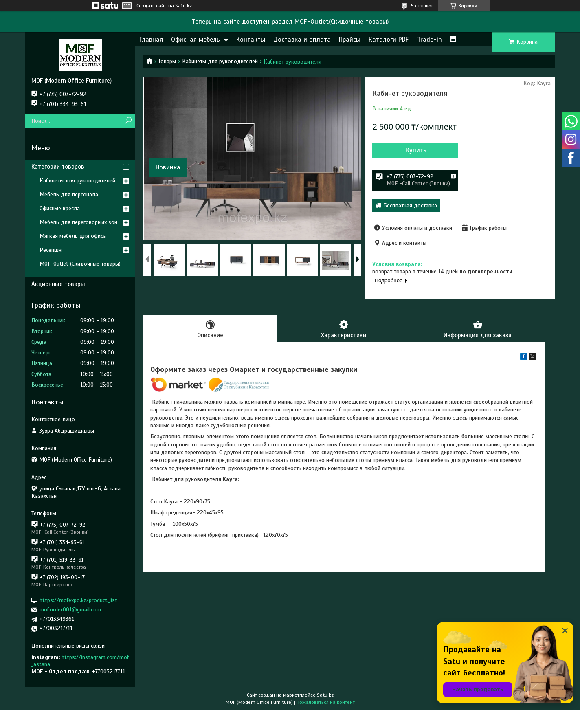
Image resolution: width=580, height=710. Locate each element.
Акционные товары (58, 284)
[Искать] (128, 121)
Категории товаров (57, 166)
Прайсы (349, 39)
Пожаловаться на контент (326, 702)
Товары (167, 61)
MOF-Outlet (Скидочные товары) (80, 263)
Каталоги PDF (389, 39)
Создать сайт (151, 6)
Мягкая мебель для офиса (73, 236)
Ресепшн (51, 249)
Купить (416, 150)
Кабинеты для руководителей (220, 61)
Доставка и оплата (302, 39)
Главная (151, 39)
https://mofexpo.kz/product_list (78, 600)
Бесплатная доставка (410, 205)
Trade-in (429, 39)
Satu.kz (325, 695)
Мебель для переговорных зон (78, 222)
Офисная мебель (195, 39)
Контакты (250, 39)
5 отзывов (422, 6)
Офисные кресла (60, 208)
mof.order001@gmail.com (70, 609)
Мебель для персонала (69, 194)
